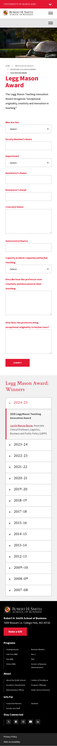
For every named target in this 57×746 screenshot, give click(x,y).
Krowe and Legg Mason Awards (23, 69)
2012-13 (20, 556)
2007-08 (21, 590)
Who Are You (12, 122)
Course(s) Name (14, 206)
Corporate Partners (13, 703)
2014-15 (20, 533)
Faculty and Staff (13, 708)
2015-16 (20, 522)
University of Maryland (20, 4)
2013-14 (20, 545)
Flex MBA (9, 659)
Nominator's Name (16, 173)
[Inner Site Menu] (50, 23)
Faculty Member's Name (18, 139)
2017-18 (20, 511)
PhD (32, 659)
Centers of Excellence (39, 680)
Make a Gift (15, 631)
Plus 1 (33, 654)
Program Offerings (38, 685)
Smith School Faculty (24, 66)
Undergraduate (12, 649)
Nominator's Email (15, 189)
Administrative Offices (15, 690)
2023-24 (21, 444)
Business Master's (38, 649)
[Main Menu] (50, 13)
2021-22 (20, 466)
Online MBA (11, 664)
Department (12, 156)
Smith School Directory (40, 690)
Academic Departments (15, 685)
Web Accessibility (12, 742)
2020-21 (20, 478)
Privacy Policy (10, 736)
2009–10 (21, 567)
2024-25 (21, 402)
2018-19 (20, 500)
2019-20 (20, 489)
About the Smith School (16, 680)
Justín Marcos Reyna (21, 425)
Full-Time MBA (12, 654)
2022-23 (21, 455)
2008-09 (21, 578)
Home (7, 66)
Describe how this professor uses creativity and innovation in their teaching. (23, 284)
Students (34, 703)
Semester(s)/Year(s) (16, 240)
